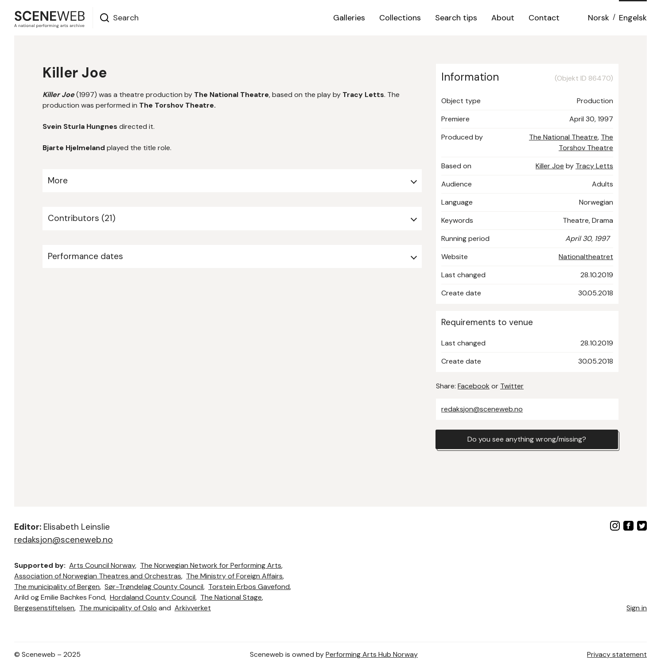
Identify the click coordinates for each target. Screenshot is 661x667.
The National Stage (231, 597)
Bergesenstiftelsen (44, 608)
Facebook (474, 386)
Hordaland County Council (152, 597)
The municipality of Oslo (118, 608)
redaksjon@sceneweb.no (482, 409)
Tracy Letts (594, 166)
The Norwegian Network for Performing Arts (210, 565)
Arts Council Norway (102, 565)
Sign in (636, 608)
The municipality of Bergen (57, 586)
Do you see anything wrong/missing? (526, 439)
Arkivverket (193, 608)
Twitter (512, 386)
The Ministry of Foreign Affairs (234, 576)
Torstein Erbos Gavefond (249, 586)
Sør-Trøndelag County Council (154, 586)
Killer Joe (550, 166)
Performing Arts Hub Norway (372, 654)
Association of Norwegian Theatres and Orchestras (97, 576)
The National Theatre (563, 137)
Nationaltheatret (586, 256)
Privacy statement (617, 654)
